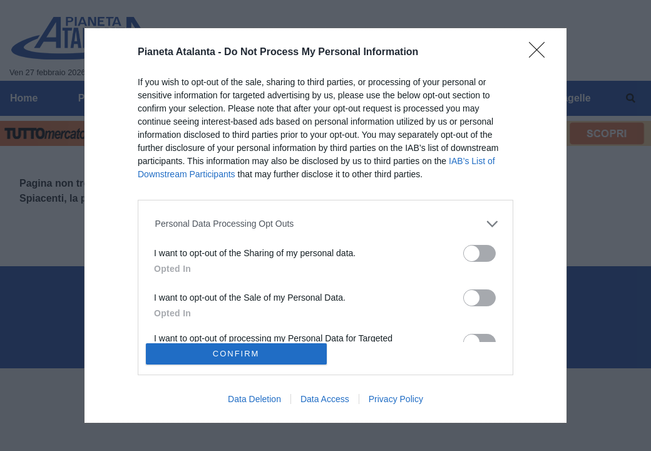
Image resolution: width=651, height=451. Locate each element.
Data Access (324, 399)
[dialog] (325, 225)
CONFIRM (236, 353)
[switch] (479, 253)
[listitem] (325, 224)
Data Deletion (254, 399)
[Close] (541, 54)
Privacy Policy (396, 399)
